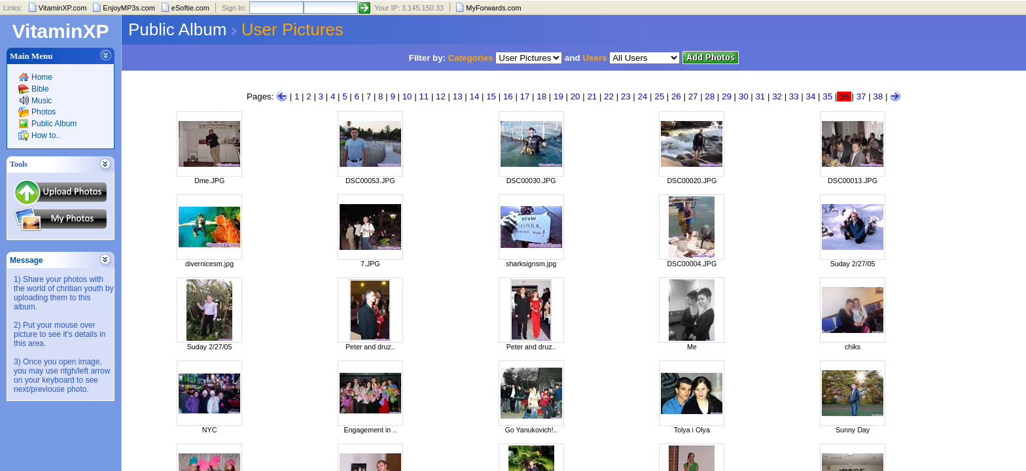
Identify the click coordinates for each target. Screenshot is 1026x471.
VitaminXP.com (63, 8)
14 (474, 96)
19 (558, 96)
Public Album (54, 123)
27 (693, 96)
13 (458, 96)
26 (676, 96)
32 (777, 96)
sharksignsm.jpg (531, 264)
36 (844, 96)
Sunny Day (853, 430)
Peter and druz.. (370, 347)
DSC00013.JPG (852, 180)
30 (744, 96)
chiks (852, 347)
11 (424, 96)
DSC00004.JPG (691, 264)
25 (659, 96)
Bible (40, 89)
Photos (43, 111)
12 (441, 96)
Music (41, 100)
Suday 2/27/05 (853, 264)
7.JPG (370, 264)
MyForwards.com (493, 8)
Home (41, 77)
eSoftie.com (190, 8)
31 (760, 96)
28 (710, 96)
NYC (209, 430)
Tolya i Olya (692, 430)
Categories (470, 58)
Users (594, 58)
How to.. (45, 135)
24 (643, 96)
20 (575, 96)
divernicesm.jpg (209, 264)
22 (609, 96)
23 (626, 96)
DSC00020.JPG (691, 180)
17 (525, 96)
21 (592, 96)
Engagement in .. (370, 430)
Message (26, 260)
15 (491, 96)
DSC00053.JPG (370, 180)
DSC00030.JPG (531, 180)
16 (508, 96)
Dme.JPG (209, 180)
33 (794, 96)
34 (811, 96)
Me (692, 347)
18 (541, 96)
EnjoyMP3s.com (128, 8)
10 (407, 96)
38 (878, 96)
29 (727, 96)
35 (827, 96)
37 (861, 96)
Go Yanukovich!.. (530, 430)
